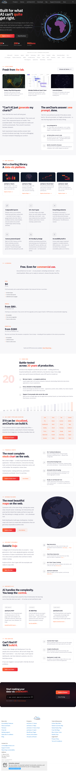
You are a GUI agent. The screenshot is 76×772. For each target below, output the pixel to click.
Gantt (69, 431)
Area (53, 417)
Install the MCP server (11, 625)
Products (15, 2)
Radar (53, 431)
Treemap (61, 427)
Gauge (61, 431)
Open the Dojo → (9, 570)
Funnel (53, 434)
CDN (15, 700)
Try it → (62, 557)
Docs (64, 2)
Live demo (25, 478)
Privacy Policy (55, 739)
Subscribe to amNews (7, 734)
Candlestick (45, 424)
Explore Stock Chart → (11, 478)
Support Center (6, 748)
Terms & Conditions (57, 741)
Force (45, 431)
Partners (4, 728)
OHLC (53, 424)
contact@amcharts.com (8, 745)
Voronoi (45, 438)
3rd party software (32, 736)
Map (70, 424)
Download (40, 2)
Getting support (6, 732)
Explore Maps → (9, 530)
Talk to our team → (10, 669)
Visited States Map (56, 728)
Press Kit (4, 730)
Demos (22, 2)
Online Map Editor (56, 723)
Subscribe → (50, 574)
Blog (3, 736)
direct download (22, 700)
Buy (46, 2)
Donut (53, 421)
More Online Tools (57, 732)
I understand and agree (14, 768)
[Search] (72, 2)
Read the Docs (22, 36)
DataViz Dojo (55, 734)
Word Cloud (61, 438)
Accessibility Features (7, 723)
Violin (53, 438)
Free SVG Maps (56, 730)
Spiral (69, 434)
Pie (45, 421)
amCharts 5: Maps (31, 725)
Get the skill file (33, 623)
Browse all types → (10, 437)
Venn (70, 438)
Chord (53, 427)
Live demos (22, 530)
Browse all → (59, 565)
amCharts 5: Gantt (31, 730)
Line (45, 417)
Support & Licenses (55, 2)
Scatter (61, 421)
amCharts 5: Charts (32, 723)
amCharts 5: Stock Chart (33, 728)
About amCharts (6, 725)
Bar (61, 417)
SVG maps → (65, 547)
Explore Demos (7, 36)
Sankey (45, 427)
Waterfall (45, 434)
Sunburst (70, 427)
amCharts (4, 2)
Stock (61, 424)
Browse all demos (65, 69)
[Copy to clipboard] (32, 697)
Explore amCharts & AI (59, 621)
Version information (32, 734)
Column (69, 417)
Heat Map (61, 434)
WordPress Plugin (31, 732)
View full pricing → (47, 348)
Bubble (69, 421)
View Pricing (61, 697)
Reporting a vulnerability (8, 750)
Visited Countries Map (57, 725)
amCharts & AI (31, 2)
